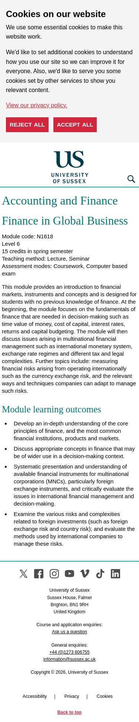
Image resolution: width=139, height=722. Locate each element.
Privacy (71, 696)
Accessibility (35, 696)
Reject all (27, 124)
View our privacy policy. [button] (36, 105)
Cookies (105, 696)
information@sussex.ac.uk (69, 659)
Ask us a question (69, 631)
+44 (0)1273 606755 (69, 652)
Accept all (75, 124)
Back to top (69, 712)
